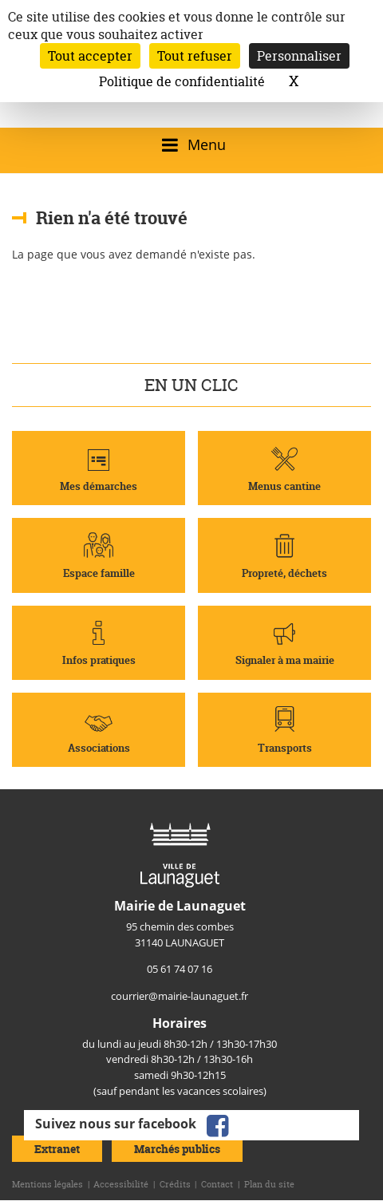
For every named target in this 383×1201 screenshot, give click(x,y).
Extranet (57, 1148)
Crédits (175, 1184)
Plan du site (269, 1184)
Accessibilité (120, 1184)
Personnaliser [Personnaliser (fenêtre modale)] (299, 56)
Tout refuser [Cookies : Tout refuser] (194, 56)
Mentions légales (47, 1184)
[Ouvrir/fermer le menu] (191, 145)
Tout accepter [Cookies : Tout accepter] (90, 56)
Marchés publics (177, 1148)
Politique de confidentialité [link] (182, 81)
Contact (217, 1184)
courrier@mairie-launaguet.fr (179, 996)
